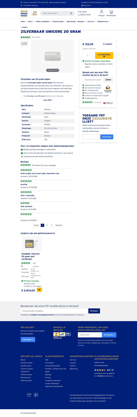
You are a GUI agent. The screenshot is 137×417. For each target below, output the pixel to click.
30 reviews (97, 102)
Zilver (30, 21)
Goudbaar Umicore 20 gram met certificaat (30, 256)
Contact (73, 366)
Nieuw (23, 360)
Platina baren (26, 378)
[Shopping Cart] (111, 13)
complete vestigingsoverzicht (42, 315)
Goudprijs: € (88, 2)
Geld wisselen (71, 21)
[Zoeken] (71, 13)
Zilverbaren (25, 372)
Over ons (90, 21)
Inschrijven (106, 137)
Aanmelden (28, 340)
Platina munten (26, 375)
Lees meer (47, 100)
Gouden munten (27, 363)
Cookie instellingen (52, 383)
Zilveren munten (27, 369)
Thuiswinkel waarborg (30, 5)
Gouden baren (26, 366)
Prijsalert (107, 44)
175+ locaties (41, 2)
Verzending (49, 363)
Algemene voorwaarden (54, 386)
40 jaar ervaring (28, 2)
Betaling (48, 375)
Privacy (48, 378)
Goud (22, 21)
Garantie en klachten (53, 381)
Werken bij (73, 369)
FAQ (46, 360)
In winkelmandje (104, 55)
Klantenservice (102, 21)
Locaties (24, 27)
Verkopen (80, 21)
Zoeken (108, 80)
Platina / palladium (42, 21)
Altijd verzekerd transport (57, 2)
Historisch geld (57, 21)
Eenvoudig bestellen (52, 366)
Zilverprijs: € (101, 2)
